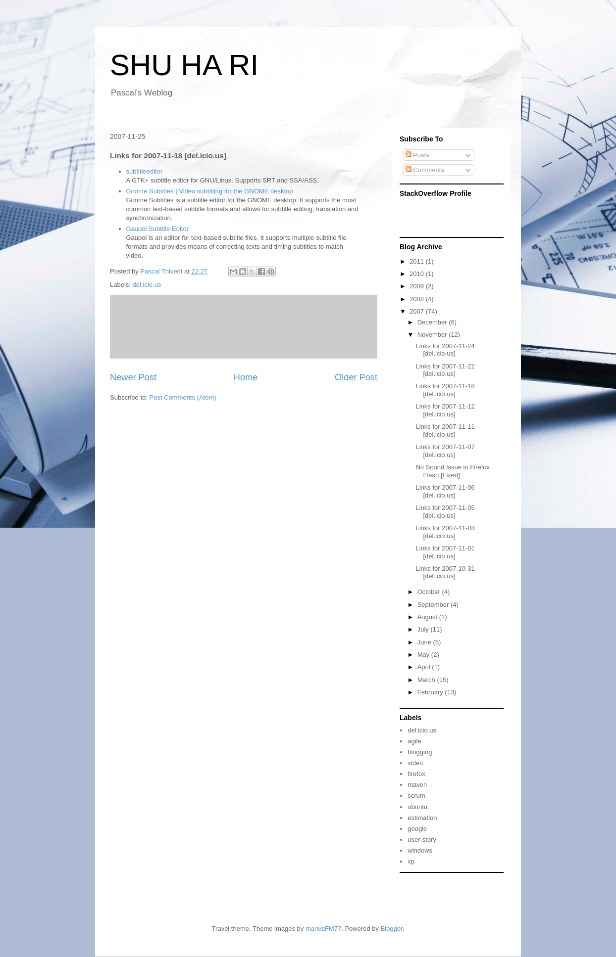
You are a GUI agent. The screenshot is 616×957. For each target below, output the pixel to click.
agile (414, 741)
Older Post (356, 377)
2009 (418, 286)
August (428, 617)
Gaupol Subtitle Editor (157, 228)
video (415, 763)
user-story (422, 839)
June (425, 642)
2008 (418, 299)
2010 (418, 273)
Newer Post (133, 377)
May (424, 654)
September (434, 604)
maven (417, 784)
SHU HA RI (184, 65)
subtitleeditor (144, 171)
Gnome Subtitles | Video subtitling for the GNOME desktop (209, 191)
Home (246, 377)
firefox (416, 773)
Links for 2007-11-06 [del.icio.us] (444, 491)
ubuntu (417, 807)
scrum (416, 795)
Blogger (392, 928)
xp (411, 861)
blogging (420, 752)
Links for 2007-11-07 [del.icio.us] (444, 450)
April (424, 667)
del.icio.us (147, 284)
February (431, 692)
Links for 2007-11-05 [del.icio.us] (444, 511)
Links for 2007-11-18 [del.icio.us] (444, 390)
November (433, 334)
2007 (418, 311)
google (417, 828)
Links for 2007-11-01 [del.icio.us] (444, 552)
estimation (422, 817)
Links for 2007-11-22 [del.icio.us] (444, 370)
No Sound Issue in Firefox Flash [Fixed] (452, 471)
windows (420, 850)
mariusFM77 (323, 928)
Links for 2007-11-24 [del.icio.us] (444, 350)
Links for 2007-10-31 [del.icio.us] (444, 572)
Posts (417, 155)
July (424, 629)
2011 (418, 261)
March (427, 680)
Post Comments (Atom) (183, 397)
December (433, 322)
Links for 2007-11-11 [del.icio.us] (444, 430)
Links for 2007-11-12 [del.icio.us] (444, 410)
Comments (425, 170)
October (429, 591)
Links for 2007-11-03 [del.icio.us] (444, 532)
